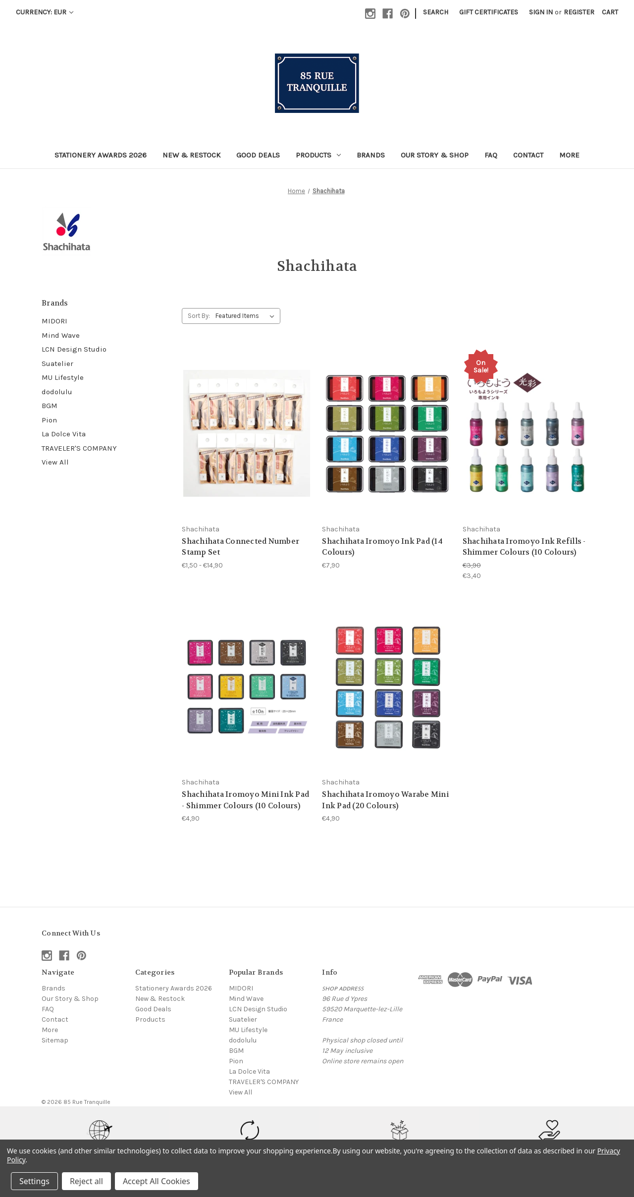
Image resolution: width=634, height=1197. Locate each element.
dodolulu (57, 391)
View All (55, 462)
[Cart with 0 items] (610, 12)
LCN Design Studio (74, 349)
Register (579, 12)
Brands (371, 155)
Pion (49, 420)
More (569, 155)
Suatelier (57, 363)
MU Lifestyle (63, 377)
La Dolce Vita (64, 433)
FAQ (490, 155)
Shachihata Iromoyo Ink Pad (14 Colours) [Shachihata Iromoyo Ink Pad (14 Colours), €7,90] (382, 547)
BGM (49, 405)
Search (435, 12)
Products (318, 155)
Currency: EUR (44, 12)
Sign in (541, 12)
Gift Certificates (488, 12)
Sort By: (199, 315)
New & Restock (191, 155)
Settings (34, 1181)
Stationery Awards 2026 (100, 155)
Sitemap (55, 1040)
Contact (528, 155)
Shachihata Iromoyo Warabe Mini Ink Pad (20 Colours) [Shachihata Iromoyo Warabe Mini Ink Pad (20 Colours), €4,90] (385, 800)
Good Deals (258, 155)
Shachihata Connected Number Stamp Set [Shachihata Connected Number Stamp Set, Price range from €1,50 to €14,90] (240, 547)
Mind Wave (61, 335)
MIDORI (54, 320)
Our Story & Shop (435, 155)
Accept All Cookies (156, 1181)
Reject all (86, 1181)
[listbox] (247, 316)
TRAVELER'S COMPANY (79, 448)
